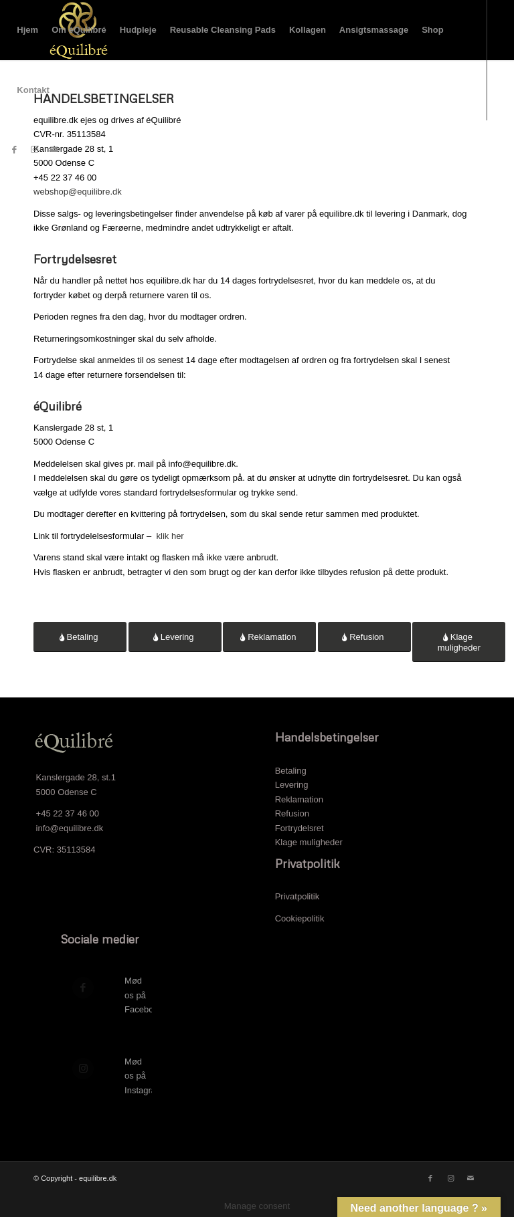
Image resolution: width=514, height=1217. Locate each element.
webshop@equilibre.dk (77, 192)
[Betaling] (79, 637)
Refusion (292, 813)
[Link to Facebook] (14, 150)
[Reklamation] (269, 637)
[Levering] (175, 637)
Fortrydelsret (299, 828)
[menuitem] (27, 30)
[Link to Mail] (54, 150)
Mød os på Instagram (143, 1076)
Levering (292, 785)
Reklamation (299, 799)
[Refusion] (364, 637)
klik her (170, 536)
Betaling (291, 771)
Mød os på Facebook (143, 995)
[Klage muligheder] (458, 642)
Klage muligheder (309, 842)
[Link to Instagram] (34, 150)
